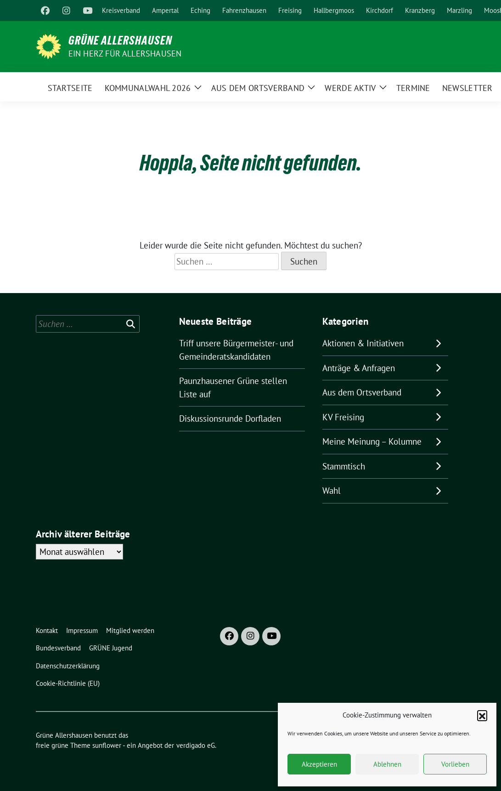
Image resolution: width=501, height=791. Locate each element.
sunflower (106, 745)
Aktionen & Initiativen (363, 343)
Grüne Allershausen (120, 40)
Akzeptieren (319, 764)
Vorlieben (455, 764)
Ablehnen (387, 764)
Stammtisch (343, 466)
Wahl (331, 490)
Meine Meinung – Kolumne (372, 441)
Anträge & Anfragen (358, 367)
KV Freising (343, 417)
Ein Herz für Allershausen (125, 53)
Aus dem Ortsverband (361, 392)
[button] (482, 715)
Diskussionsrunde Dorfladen (230, 418)
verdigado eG (195, 745)
